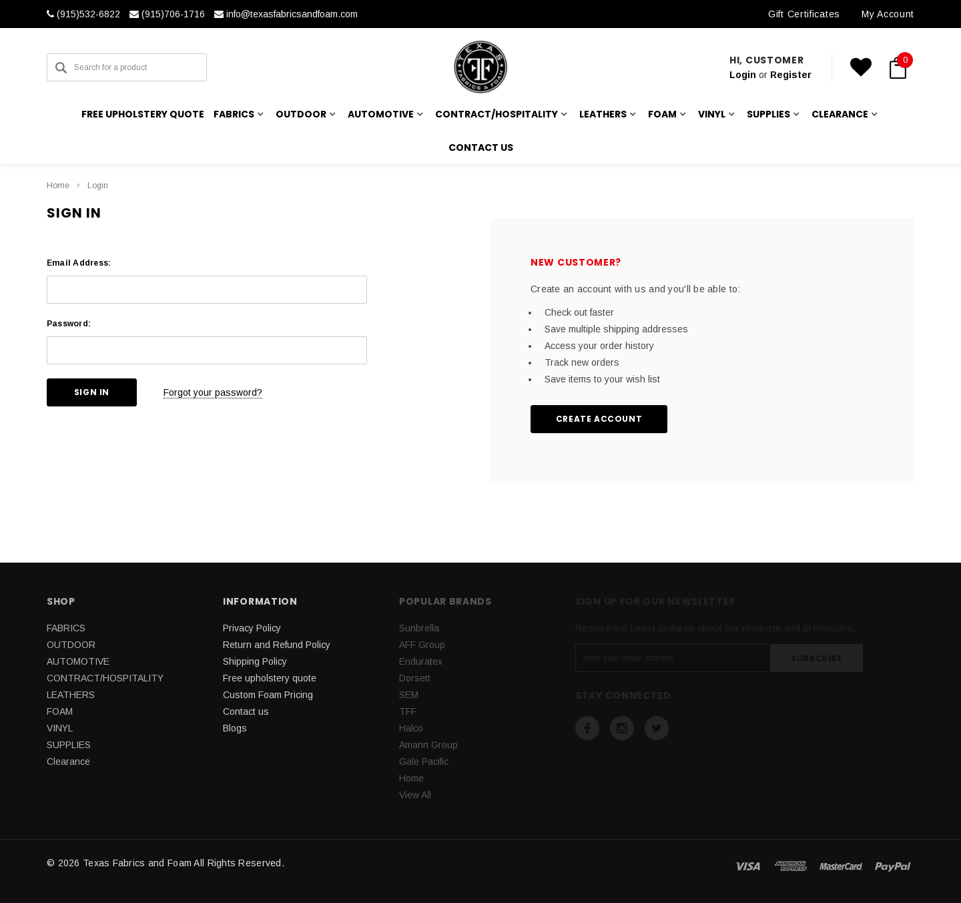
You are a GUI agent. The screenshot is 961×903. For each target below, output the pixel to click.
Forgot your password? (213, 392)
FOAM (60, 711)
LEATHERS (71, 694)
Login (742, 74)
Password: (69, 323)
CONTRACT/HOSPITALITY (105, 678)
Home (58, 185)
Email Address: (79, 263)
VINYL (60, 728)
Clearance (68, 761)
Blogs (235, 728)
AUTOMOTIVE (78, 661)
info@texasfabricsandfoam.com (286, 14)
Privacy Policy (252, 628)
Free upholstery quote (142, 114)
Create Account (599, 418)
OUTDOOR (71, 644)
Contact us (480, 147)
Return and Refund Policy (276, 644)
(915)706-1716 (167, 14)
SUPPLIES (69, 744)
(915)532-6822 (83, 14)
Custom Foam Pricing (268, 694)
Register (791, 74)
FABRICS (66, 628)
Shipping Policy (255, 661)
